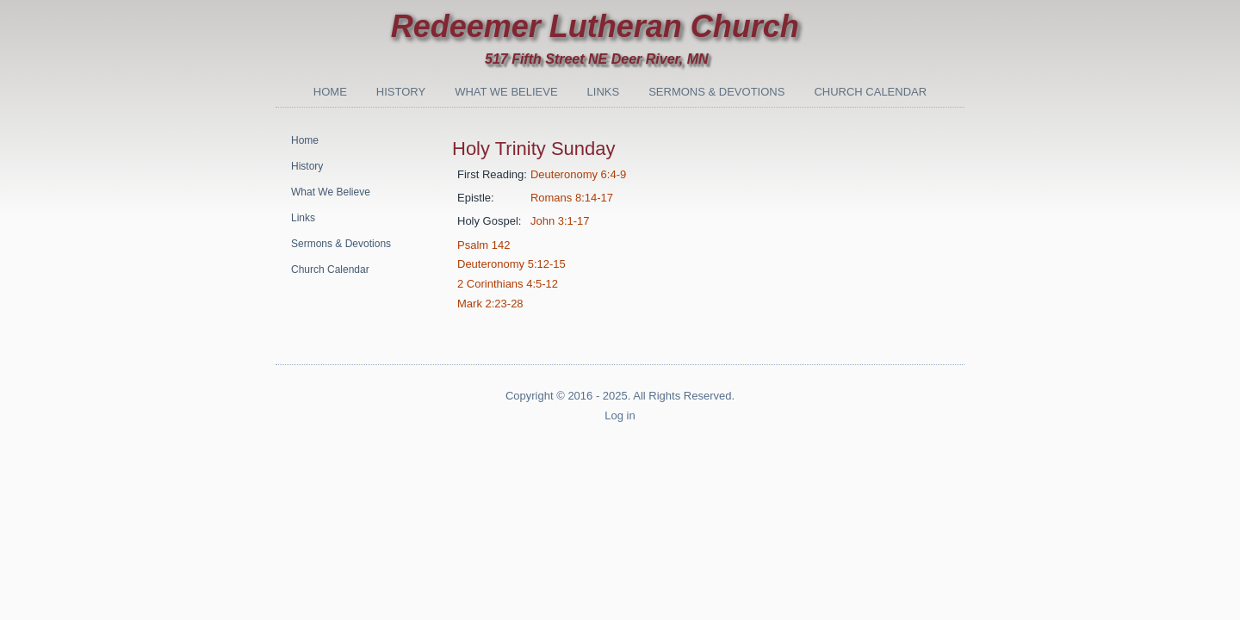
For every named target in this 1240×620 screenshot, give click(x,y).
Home (330, 91)
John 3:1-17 (560, 220)
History (400, 91)
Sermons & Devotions (716, 91)
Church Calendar (870, 91)
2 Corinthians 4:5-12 (507, 283)
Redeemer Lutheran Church (595, 26)
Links (603, 91)
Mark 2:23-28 (490, 303)
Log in (619, 415)
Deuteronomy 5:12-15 (511, 263)
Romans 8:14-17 (571, 197)
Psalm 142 (483, 245)
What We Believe (506, 91)
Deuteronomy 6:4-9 (578, 174)
